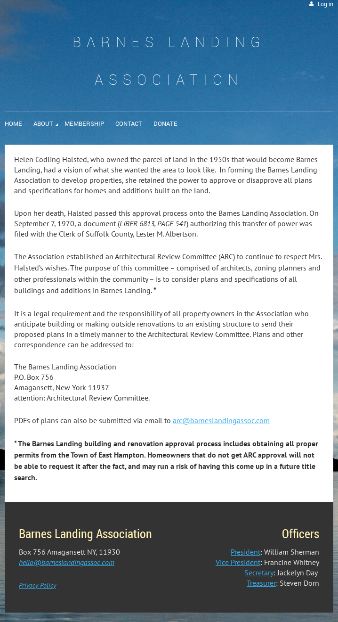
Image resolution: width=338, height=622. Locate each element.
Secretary (259, 572)
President (245, 552)
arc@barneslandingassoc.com (221, 420)
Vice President (238, 562)
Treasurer (261, 583)
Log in (325, 4)
